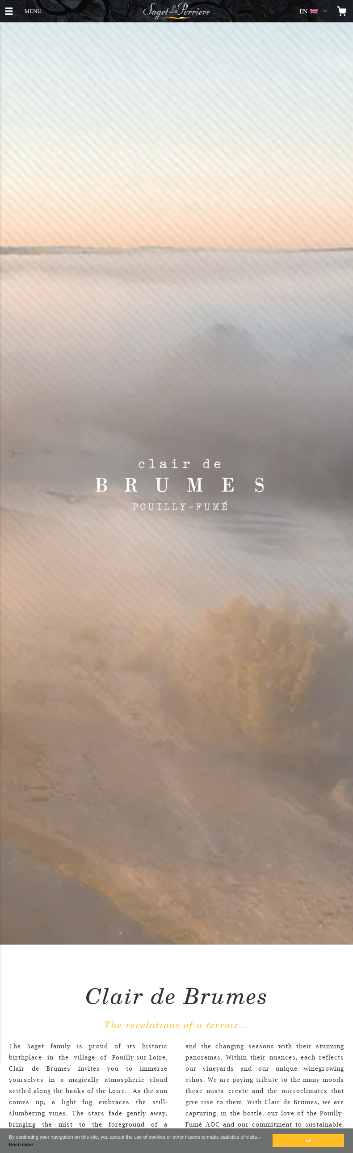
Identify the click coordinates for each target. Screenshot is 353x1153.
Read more (21, 1144)
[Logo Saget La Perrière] (176, 11)
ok (308, 1140)
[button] (315, 11)
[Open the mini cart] (342, 11)
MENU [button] (32, 10)
